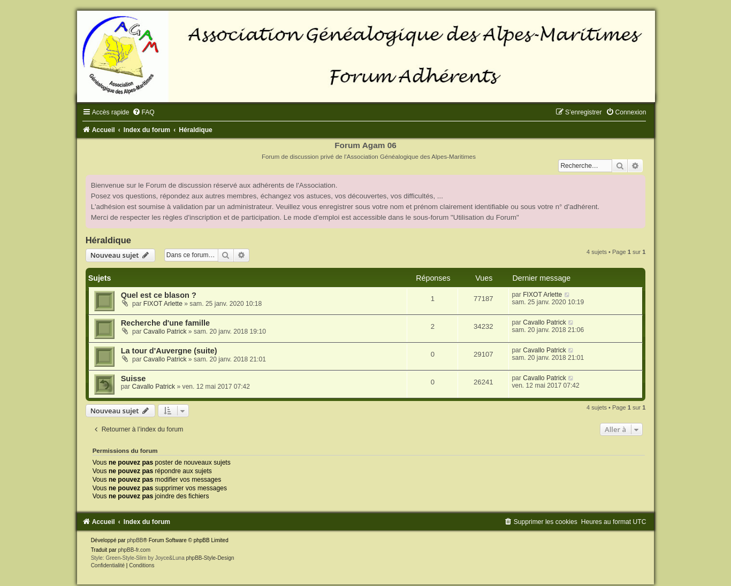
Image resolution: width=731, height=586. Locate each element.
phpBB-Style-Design (210, 558)
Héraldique (108, 240)
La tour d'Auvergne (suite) (169, 350)
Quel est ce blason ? (158, 295)
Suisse (133, 378)
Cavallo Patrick (165, 331)
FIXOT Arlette (162, 303)
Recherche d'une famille (165, 323)
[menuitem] (143, 112)
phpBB (135, 540)
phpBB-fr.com (134, 550)
